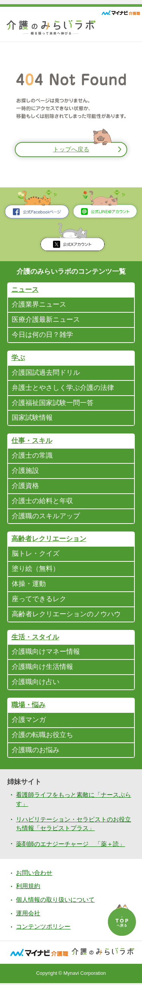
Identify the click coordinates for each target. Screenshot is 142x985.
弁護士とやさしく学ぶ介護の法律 (63, 388)
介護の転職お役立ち (42, 736)
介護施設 (25, 471)
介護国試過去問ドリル (46, 373)
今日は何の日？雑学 (42, 335)
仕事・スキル (31, 442)
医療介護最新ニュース (46, 320)
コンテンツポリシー (43, 929)
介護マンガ (29, 721)
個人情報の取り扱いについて (55, 901)
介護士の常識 (32, 456)
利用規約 (28, 888)
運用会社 (28, 915)
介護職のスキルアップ (46, 517)
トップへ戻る (71, 149)
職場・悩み (28, 707)
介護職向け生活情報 (42, 668)
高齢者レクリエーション (48, 540)
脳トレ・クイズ (35, 555)
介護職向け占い (35, 683)
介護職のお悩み (35, 752)
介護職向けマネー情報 (46, 653)
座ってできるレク (39, 600)
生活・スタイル (35, 638)
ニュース (25, 290)
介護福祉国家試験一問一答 (53, 403)
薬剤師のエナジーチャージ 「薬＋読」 (70, 846)
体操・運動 (29, 585)
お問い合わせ (34, 874)
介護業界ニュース (39, 305)
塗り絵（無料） (35, 570)
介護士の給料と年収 (42, 502)
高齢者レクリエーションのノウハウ (66, 615)
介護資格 (25, 487)
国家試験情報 (32, 418)
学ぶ (18, 358)
